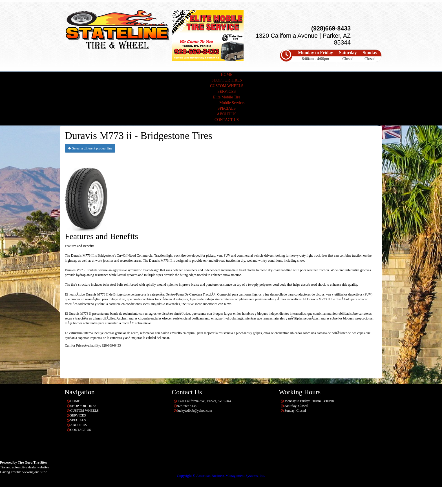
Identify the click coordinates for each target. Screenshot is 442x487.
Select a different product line (90, 148)
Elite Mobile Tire (226, 97)
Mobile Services (232, 103)
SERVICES (226, 91)
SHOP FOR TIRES (226, 80)
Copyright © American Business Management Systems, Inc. (221, 475)
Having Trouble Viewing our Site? (23, 472)
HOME (226, 74)
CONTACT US (227, 120)
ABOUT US (226, 114)
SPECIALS (227, 108)
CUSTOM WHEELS (226, 86)
